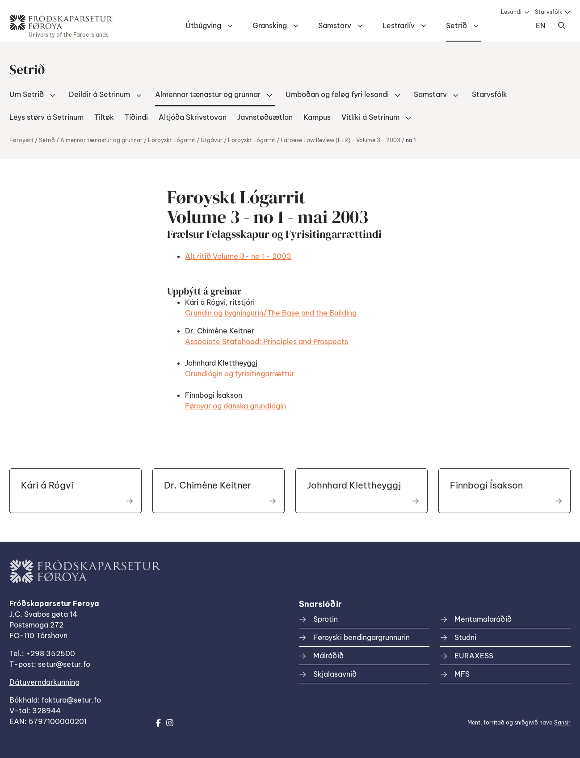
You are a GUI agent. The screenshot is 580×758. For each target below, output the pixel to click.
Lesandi (511, 11)
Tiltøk (104, 117)
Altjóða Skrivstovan (193, 117)
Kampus (317, 117)
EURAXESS (473, 655)
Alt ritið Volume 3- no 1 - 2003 (238, 256)
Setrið (456, 25)
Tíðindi (136, 117)
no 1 (411, 140)
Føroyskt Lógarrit (171, 140)
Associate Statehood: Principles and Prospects (266, 341)
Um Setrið (26, 94)
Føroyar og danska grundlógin (235, 405)
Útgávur (212, 140)
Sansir (562, 722)
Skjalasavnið (335, 674)
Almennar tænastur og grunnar (208, 94)
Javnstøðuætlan (265, 117)
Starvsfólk (548, 11)
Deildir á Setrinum (99, 94)
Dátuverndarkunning (44, 682)
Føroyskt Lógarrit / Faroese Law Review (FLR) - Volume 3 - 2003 (314, 140)
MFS (462, 674)
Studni (465, 637)
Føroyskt (21, 140)
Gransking (269, 25)
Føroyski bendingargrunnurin (361, 637)
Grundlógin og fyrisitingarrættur (239, 373)
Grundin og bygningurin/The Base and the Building (271, 312)
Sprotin (325, 619)
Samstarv (334, 25)
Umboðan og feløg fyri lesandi (337, 94)
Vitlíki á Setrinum (370, 117)
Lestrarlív (398, 25)
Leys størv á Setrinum (46, 117)
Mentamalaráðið (483, 619)
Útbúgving (203, 25)
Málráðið (328, 655)
